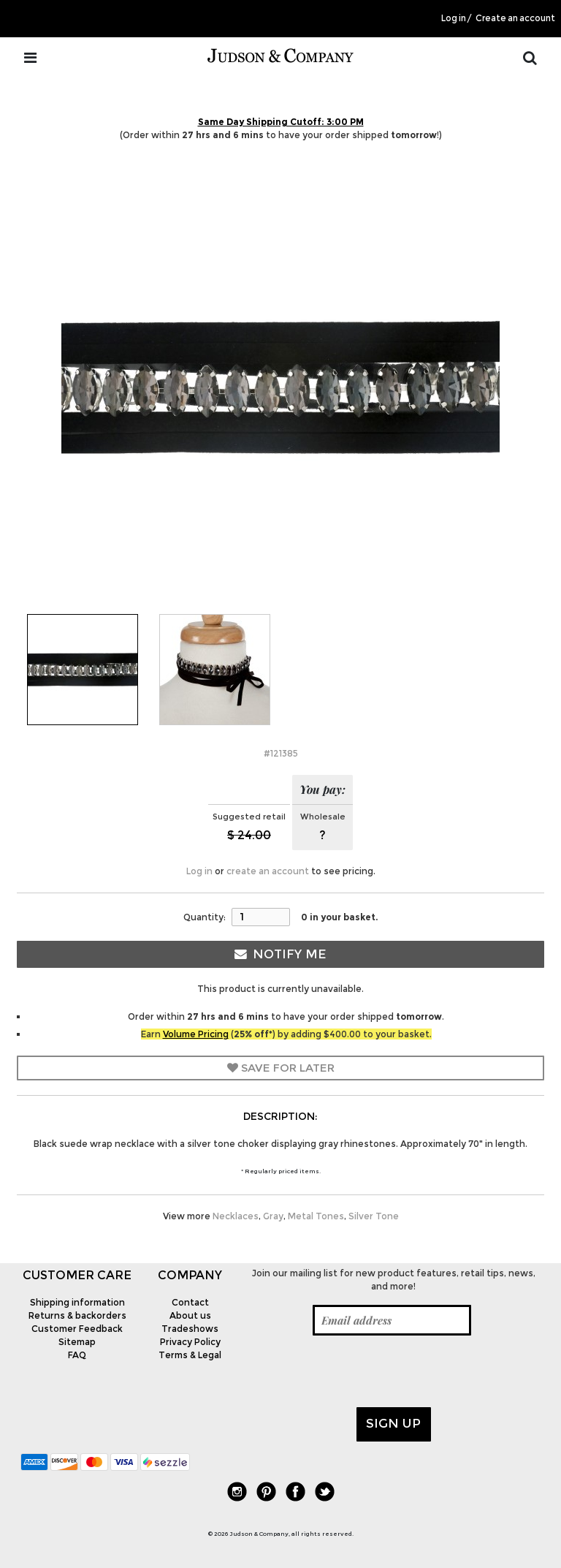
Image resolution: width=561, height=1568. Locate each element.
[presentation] (357, 1371)
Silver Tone (373, 1216)
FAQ (77, 1354)
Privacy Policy (190, 1341)
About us (190, 1315)
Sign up (393, 1423)
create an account (267, 871)
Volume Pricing (196, 1034)
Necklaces (236, 1216)
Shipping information (77, 1302)
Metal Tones (316, 1216)
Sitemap (77, 1341)
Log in (453, 18)
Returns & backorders (77, 1315)
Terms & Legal (190, 1354)
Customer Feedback (77, 1328)
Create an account (515, 18)
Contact (190, 1302)
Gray (273, 1216)
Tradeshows (189, 1328)
